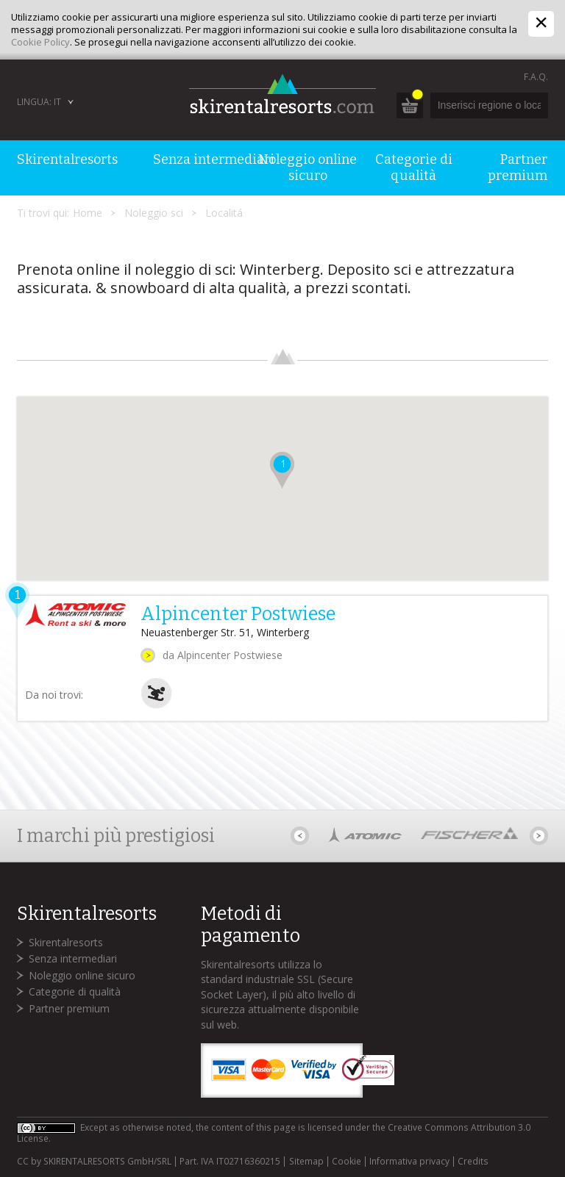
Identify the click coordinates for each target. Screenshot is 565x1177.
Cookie (346, 1161)
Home (87, 213)
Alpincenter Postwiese (238, 614)
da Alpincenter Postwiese (222, 655)
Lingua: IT (39, 102)
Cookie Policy (40, 41)
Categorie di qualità (75, 991)
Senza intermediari (73, 958)
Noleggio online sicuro (82, 975)
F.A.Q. (536, 77)
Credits (473, 1161)
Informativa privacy (409, 1161)
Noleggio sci (153, 213)
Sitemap (306, 1161)
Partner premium (69, 1008)
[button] (282, 470)
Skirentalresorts (66, 942)
